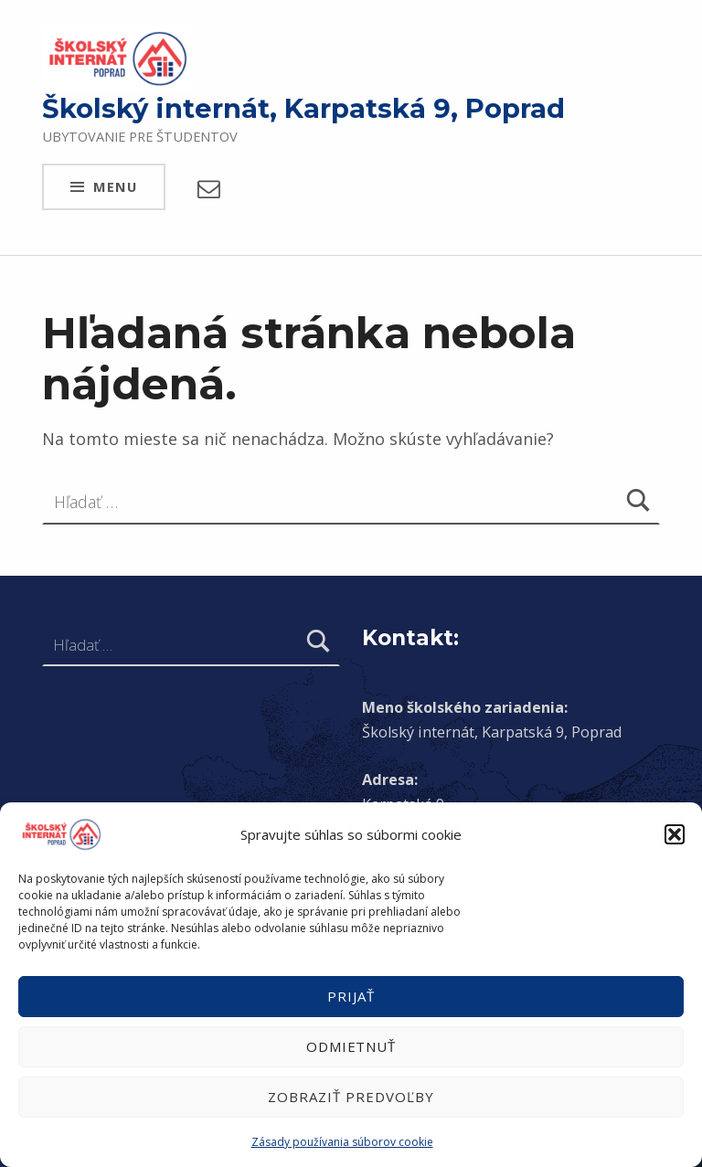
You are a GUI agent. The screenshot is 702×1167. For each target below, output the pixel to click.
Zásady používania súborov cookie (342, 1142)
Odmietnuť (351, 1046)
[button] (674, 834)
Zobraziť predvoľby (350, 1096)
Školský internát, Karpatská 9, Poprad (303, 108)
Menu (115, 186)
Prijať (351, 996)
